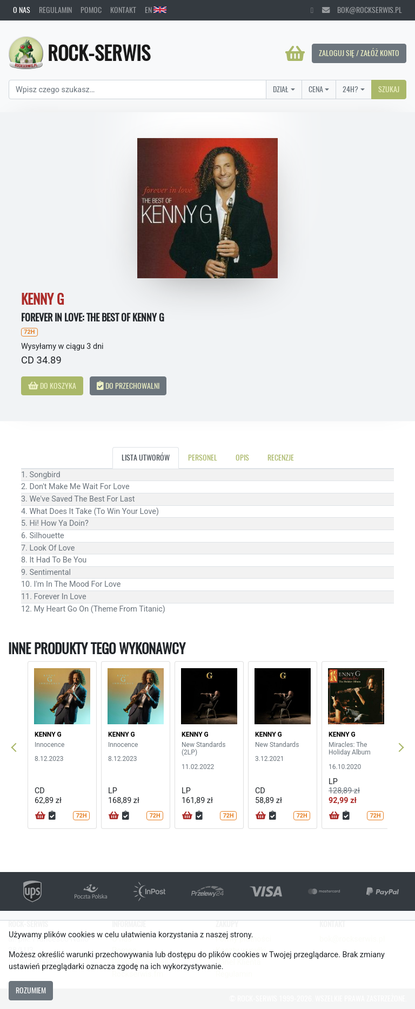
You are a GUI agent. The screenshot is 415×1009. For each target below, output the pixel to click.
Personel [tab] (202, 457)
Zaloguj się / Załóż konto (359, 52)
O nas (21, 9)
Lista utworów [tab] (146, 457)
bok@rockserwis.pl (362, 9)
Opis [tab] (242, 457)
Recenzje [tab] (280, 457)
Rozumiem (31, 990)
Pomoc (91, 9)
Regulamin (55, 9)
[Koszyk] (295, 53)
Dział (281, 89)
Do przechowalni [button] (128, 385)
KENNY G (48, 734)
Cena (316, 89)
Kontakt (123, 9)
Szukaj (388, 89)
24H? (350, 89)
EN (155, 9)
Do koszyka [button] (52, 385)
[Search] (137, 89)
